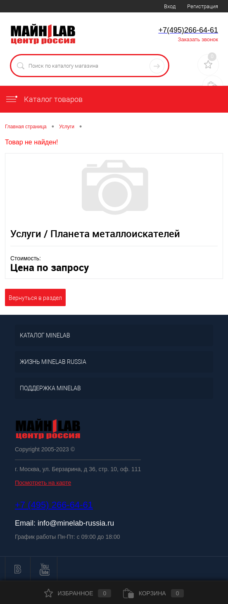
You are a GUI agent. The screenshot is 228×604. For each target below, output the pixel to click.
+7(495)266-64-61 (188, 30)
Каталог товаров (44, 99)
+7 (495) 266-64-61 (54, 505)
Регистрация (202, 6)
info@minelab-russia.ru (76, 523)
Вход (170, 6)
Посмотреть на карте (43, 482)
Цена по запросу (49, 267)
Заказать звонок (198, 39)
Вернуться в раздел (35, 298)
